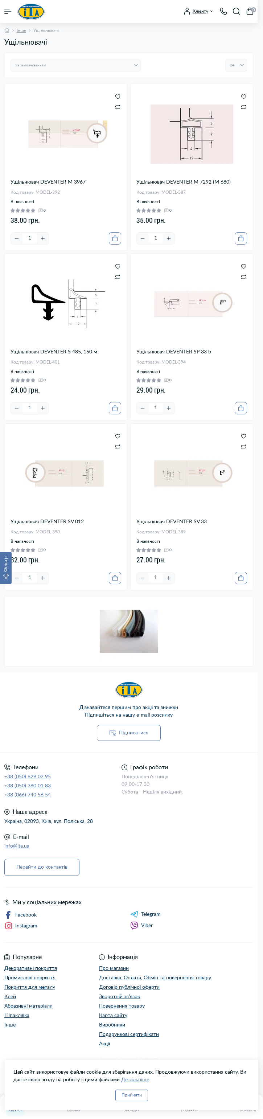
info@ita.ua (16, 846)
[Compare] (117, 107)
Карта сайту (113, 1015)
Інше (21, 30)
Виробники (112, 1025)
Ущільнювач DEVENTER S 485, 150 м (54, 351)
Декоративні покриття (30, 968)
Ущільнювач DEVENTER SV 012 (47, 521)
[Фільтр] (6, 568)
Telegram (145, 914)
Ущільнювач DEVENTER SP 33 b (173, 351)
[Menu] (8, 11)
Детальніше (135, 1079)
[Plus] (43, 238)
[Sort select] (76, 65)
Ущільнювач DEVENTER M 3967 (48, 182)
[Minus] (16, 238)
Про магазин (114, 968)
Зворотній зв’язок (119, 996)
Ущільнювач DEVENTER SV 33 (171, 521)
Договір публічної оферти (129, 987)
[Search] (236, 11)
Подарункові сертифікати (129, 1034)
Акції (104, 1043)
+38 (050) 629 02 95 (27, 776)
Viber (141, 926)
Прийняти (132, 1095)
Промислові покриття (30, 977)
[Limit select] (236, 65)
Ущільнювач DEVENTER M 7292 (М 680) (183, 182)
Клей (10, 996)
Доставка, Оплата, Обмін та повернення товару (155, 977)
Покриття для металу (29, 987)
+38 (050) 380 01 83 (27, 785)
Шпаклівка (16, 1015)
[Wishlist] (117, 96)
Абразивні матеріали (28, 1006)
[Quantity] (29, 238)
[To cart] (115, 238)
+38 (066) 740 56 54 (27, 795)
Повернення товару (122, 1006)
